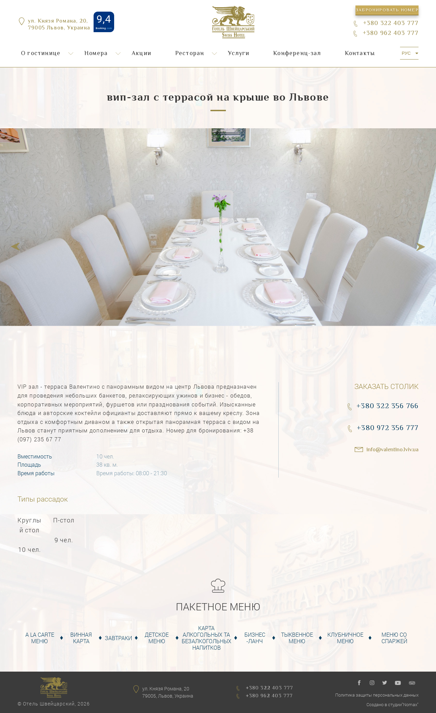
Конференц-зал (297, 54)
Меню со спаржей (394, 637)
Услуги (238, 54)
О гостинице (40, 54)
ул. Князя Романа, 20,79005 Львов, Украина (59, 25)
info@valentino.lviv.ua (392, 450)
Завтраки (118, 638)
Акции (141, 54)
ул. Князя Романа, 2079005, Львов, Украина (167, 692)
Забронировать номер (387, 10)
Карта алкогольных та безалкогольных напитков (206, 638)
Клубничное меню (345, 637)
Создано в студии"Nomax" (392, 704)
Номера (96, 54)
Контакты (360, 54)
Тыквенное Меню (297, 637)
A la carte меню (39, 637)
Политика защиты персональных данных (377, 695)
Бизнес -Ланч (254, 637)
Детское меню (157, 637)
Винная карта (81, 637)
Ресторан (189, 54)
